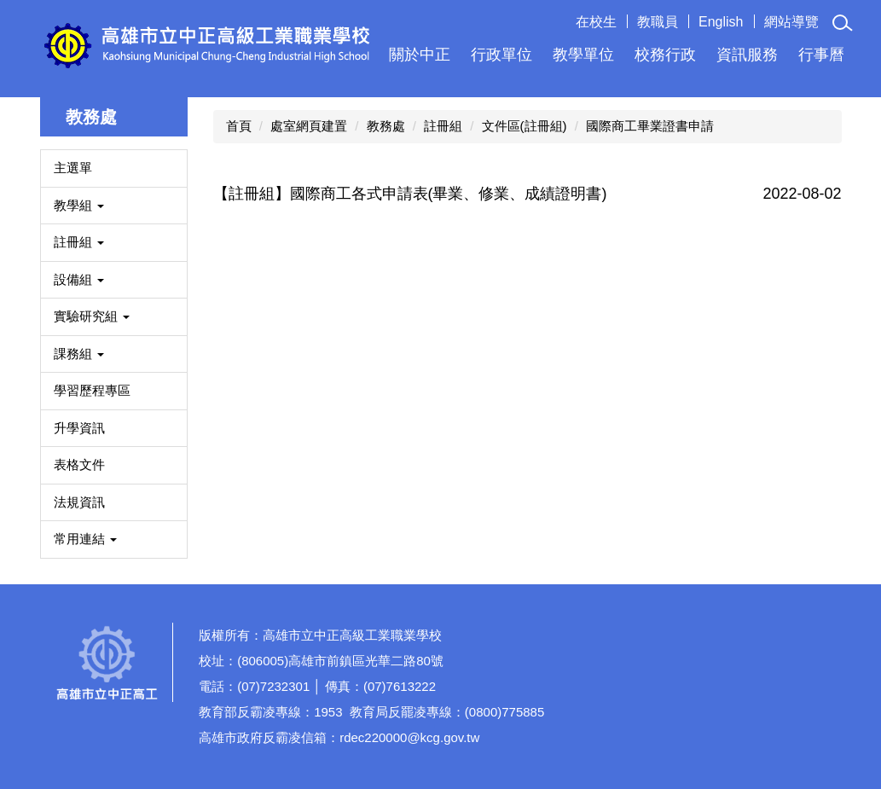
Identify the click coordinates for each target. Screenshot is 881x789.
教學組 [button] (79, 205)
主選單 (73, 167)
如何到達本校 (781, 696)
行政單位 (501, 54)
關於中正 (419, 54)
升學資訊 (79, 428)
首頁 (239, 126)
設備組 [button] (79, 279)
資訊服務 (747, 54)
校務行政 (665, 54)
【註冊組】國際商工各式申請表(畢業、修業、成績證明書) (410, 193)
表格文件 (79, 464)
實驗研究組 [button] (92, 316)
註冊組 (443, 126)
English (720, 22)
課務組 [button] (79, 353)
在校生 (596, 22)
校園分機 (781, 638)
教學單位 (583, 54)
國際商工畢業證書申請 (650, 126)
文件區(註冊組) (524, 126)
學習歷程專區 (92, 390)
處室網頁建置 (308, 126)
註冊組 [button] (79, 242)
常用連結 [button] (85, 538)
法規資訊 (79, 502)
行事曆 (821, 54)
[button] (843, 23)
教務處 (386, 126)
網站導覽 (791, 22)
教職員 (657, 22)
